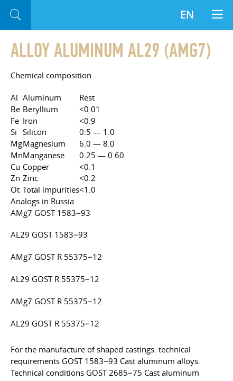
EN (186, 15)
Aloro (74, 15)
